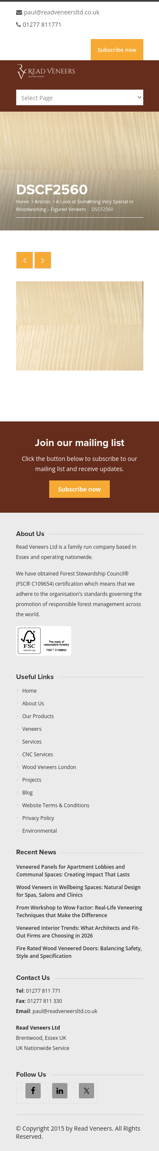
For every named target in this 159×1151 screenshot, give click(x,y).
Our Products (38, 716)
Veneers (32, 729)
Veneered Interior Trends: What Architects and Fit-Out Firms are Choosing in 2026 (78, 931)
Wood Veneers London (49, 767)
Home (22, 201)
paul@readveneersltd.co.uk (62, 12)
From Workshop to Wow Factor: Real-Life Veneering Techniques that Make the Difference (79, 911)
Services (32, 741)
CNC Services (37, 754)
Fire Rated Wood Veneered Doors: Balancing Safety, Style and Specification (79, 952)
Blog (27, 792)
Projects (32, 779)
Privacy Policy (38, 818)
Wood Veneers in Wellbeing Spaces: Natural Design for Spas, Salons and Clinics (79, 891)
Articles (42, 201)
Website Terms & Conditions (55, 805)
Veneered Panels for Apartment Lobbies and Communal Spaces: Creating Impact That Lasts (73, 870)
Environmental (39, 830)
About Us (33, 703)
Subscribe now (117, 49)
